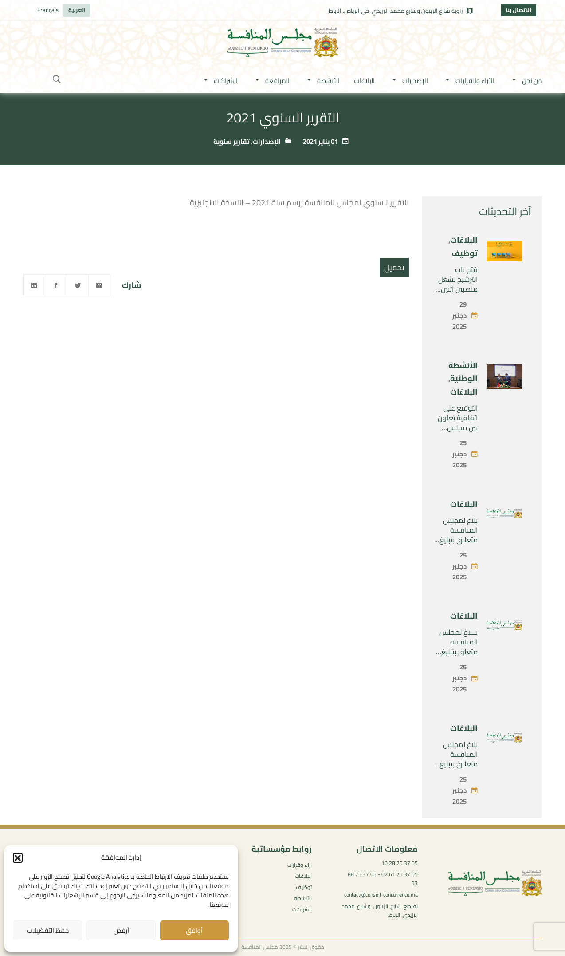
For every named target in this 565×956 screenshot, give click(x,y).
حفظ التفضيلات (48, 930)
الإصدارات (266, 141)
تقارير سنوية (231, 141)
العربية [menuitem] (77, 9)
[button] (17, 857)
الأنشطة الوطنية (463, 372)
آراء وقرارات (299, 865)
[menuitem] (76, 10)
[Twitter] (78, 285)
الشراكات (302, 909)
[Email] (99, 285)
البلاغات (464, 240)
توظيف (464, 253)
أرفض (121, 930)
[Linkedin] (34, 285)
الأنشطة (303, 898)
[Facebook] (56, 285)
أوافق (194, 930)
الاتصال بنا (518, 9)
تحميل (394, 267)
